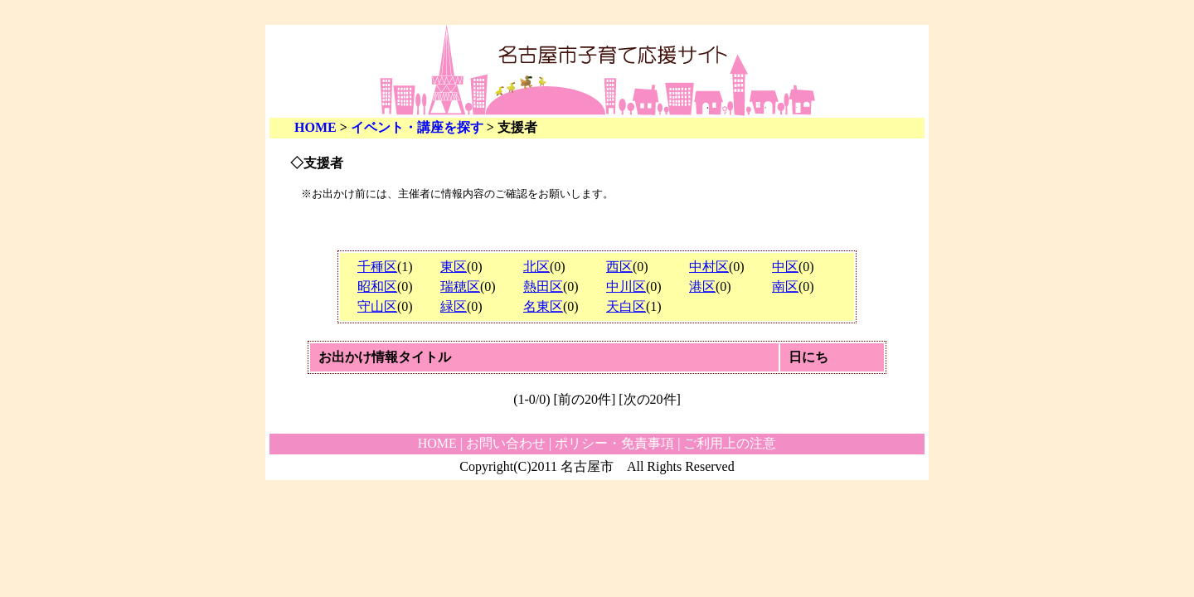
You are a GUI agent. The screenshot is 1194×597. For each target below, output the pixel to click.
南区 (785, 286)
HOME (315, 127)
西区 (619, 267)
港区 (702, 286)
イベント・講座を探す (417, 127)
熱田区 (543, 286)
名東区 (543, 306)
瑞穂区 (460, 286)
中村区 (709, 267)
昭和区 (377, 286)
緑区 (453, 306)
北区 (536, 267)
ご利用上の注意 (729, 443)
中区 (785, 267)
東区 (453, 267)
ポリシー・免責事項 (614, 443)
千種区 (377, 267)
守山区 (377, 306)
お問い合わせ (506, 443)
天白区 (626, 306)
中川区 (626, 286)
